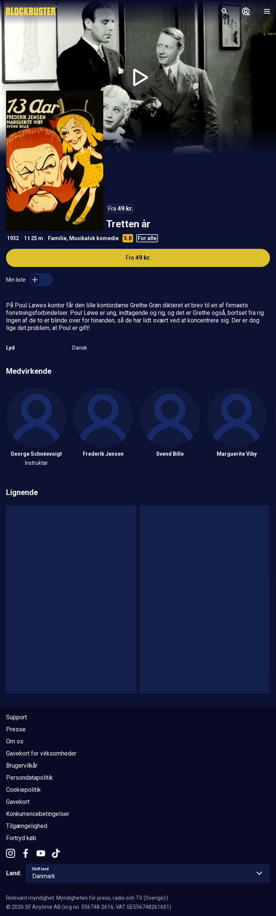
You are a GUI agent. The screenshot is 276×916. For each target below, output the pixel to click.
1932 (13, 238)
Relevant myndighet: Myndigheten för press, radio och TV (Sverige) (86, 898)
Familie (57, 238)
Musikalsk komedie (94, 238)
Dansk (79, 348)
